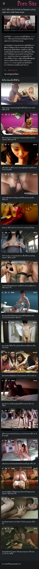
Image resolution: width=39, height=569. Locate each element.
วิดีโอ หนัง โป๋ (12, 70)
